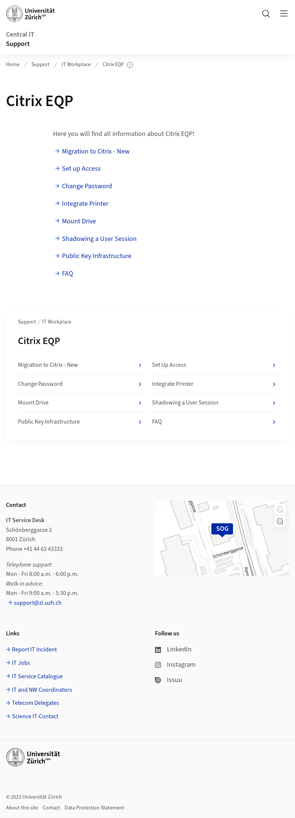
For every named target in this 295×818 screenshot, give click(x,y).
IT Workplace (76, 64)
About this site (22, 808)
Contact (51, 808)
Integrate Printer (85, 203)
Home (12, 64)
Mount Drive (79, 221)
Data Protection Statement (94, 808)
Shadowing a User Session (99, 239)
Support (18, 44)
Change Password (87, 186)
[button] (280, 509)
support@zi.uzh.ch (38, 603)
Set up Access (81, 168)
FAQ (67, 273)
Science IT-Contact (35, 716)
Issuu (168, 680)
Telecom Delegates (35, 703)
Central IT (20, 34)
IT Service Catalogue (37, 676)
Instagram (175, 664)
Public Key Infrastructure (96, 256)
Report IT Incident (34, 649)
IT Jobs (21, 663)
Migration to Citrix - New (96, 151)
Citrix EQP (118, 65)
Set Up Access (214, 365)
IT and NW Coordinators (42, 690)
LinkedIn (173, 649)
